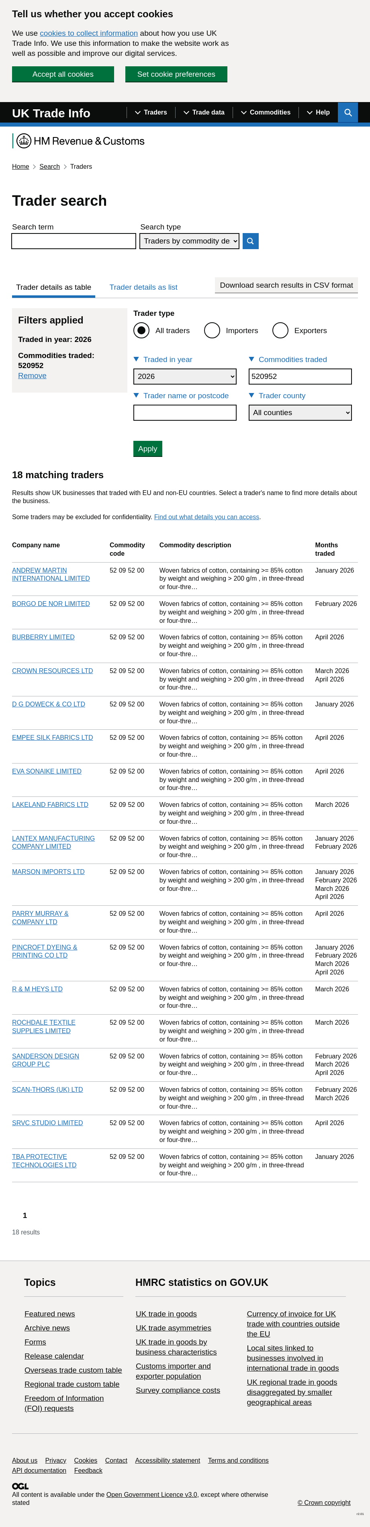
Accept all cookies (63, 74)
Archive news (47, 1328)
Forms (35, 1342)
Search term (32, 227)
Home (20, 166)
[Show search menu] (348, 112)
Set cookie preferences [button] (176, 74)
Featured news (50, 1314)
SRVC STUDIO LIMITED (47, 1123)
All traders (172, 330)
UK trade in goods (166, 1314)
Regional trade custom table (72, 1384)
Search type (160, 227)
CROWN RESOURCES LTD (52, 670)
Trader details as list (144, 287)
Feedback (88, 1470)
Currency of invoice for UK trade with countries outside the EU (293, 1324)
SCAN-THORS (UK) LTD (47, 1089)
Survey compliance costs (178, 1390)
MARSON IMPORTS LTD (48, 871)
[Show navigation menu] (151, 112)
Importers (242, 330)
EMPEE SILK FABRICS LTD (52, 737)
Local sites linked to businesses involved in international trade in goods (293, 1358)
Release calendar (54, 1356)
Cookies (86, 1460)
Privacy (55, 1460)
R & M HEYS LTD (37, 989)
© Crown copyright (324, 1502)
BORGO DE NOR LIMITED (51, 603)
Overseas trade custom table (73, 1370)
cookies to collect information (89, 33)
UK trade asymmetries (173, 1328)
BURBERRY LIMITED (43, 637)
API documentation (39, 1470)
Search (49, 166)
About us (24, 1460)
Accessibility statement (167, 1460)
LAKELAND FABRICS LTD (50, 804)
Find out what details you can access (206, 517)
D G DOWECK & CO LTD (48, 704)
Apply (147, 448)
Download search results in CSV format (286, 285)
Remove (32, 375)
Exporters (310, 330)
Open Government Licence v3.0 (151, 1494)
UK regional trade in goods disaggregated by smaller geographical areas (292, 1392)
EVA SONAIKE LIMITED (47, 771)
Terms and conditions (238, 1460)
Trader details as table (53, 287)
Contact (116, 1460)
